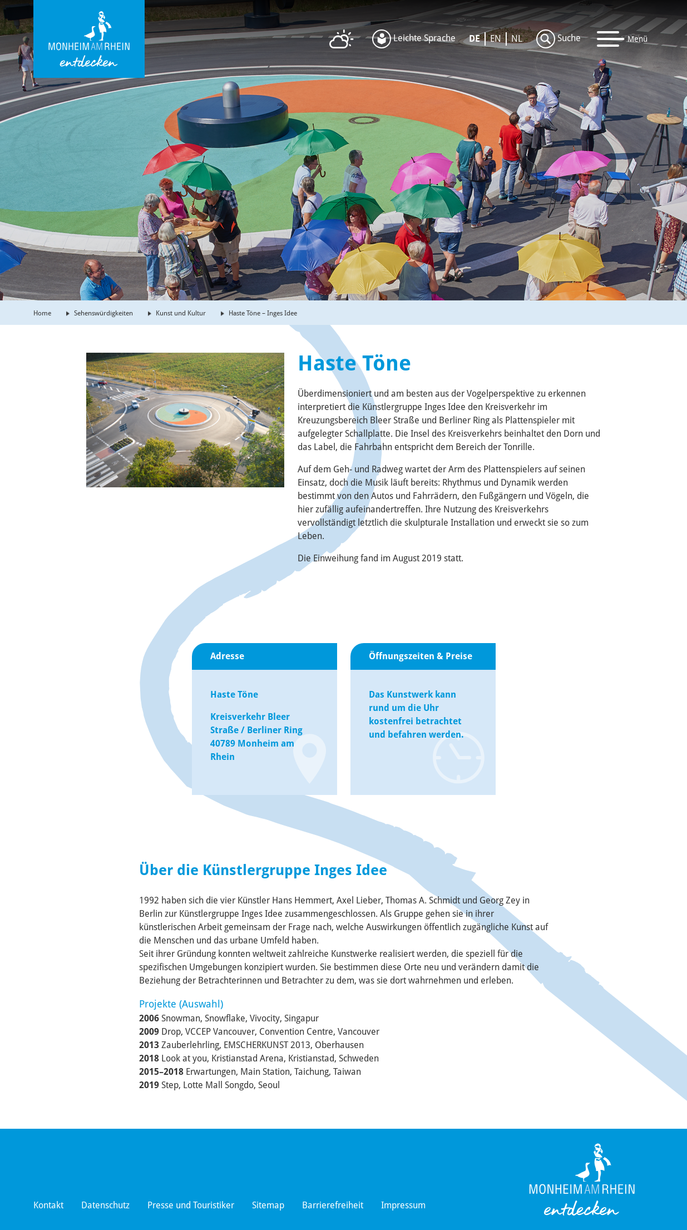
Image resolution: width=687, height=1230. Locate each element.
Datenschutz (105, 1205)
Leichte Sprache (414, 38)
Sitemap (268, 1205)
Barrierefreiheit (332, 1205)
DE (474, 38)
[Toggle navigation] (622, 39)
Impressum (403, 1205)
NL (516, 38)
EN (495, 38)
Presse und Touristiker (190, 1205)
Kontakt (48, 1205)
